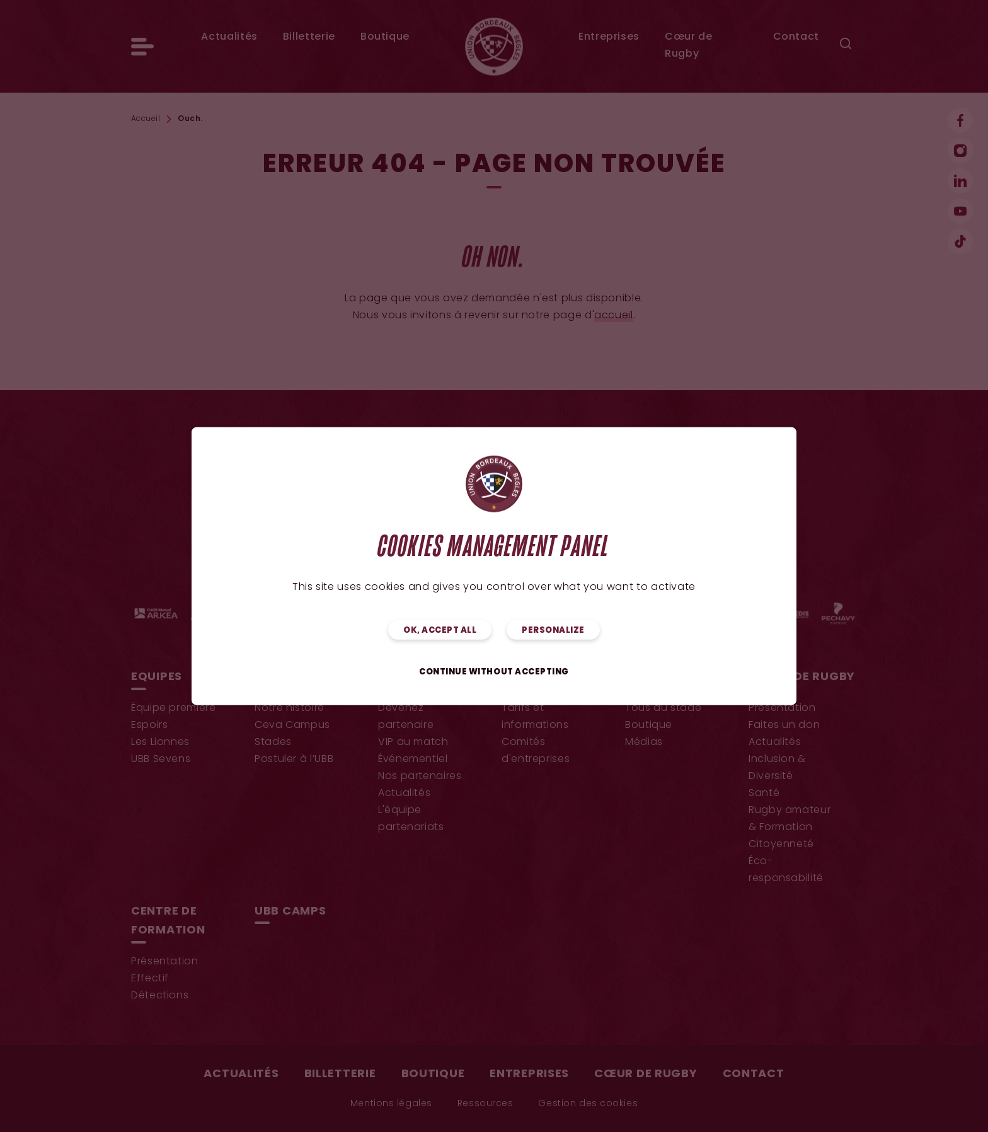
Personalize (553, 630)
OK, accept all (439, 630)
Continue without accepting (494, 671)
